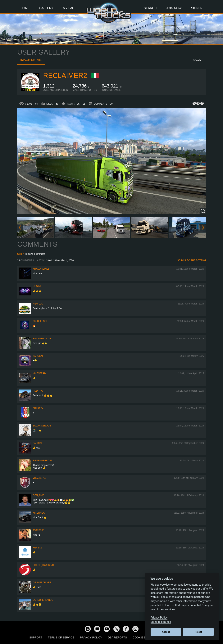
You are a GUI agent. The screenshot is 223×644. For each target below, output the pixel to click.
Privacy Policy (91, 637)
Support (35, 637)
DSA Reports (117, 637)
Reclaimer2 (65, 75)
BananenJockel (43, 338)
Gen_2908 (38, 495)
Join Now (173, 8)
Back (197, 59)
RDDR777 (38, 391)
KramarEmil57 (42, 269)
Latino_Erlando (43, 600)
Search (150, 8)
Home (25, 8)
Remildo (38, 303)
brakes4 (38, 408)
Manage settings (161, 622)
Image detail (31, 59)
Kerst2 (37, 547)
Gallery (46, 8)
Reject (198, 631)
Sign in (20, 254)
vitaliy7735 (39, 478)
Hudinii (37, 286)
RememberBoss (42, 460)
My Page (70, 8)
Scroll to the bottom (191, 260)
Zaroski (38, 356)
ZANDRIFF (38, 443)
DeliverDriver (42, 582)
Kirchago (39, 512)
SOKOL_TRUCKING (43, 565)
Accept (166, 631)
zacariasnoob (42, 425)
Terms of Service (61, 637)
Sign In (197, 8)
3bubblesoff (41, 321)
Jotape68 (38, 530)
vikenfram (39, 373)
